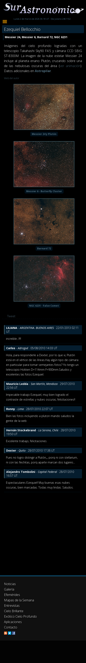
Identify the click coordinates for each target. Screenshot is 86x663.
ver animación (70, 66)
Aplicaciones (13, 622)
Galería (9, 589)
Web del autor (11, 78)
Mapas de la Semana (19, 600)
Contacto (10, 627)
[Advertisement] (37, 531)
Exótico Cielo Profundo (20, 616)
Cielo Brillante (13, 611)
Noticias (10, 584)
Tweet (11, 316)
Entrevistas (12, 605)
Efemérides (12, 595)
